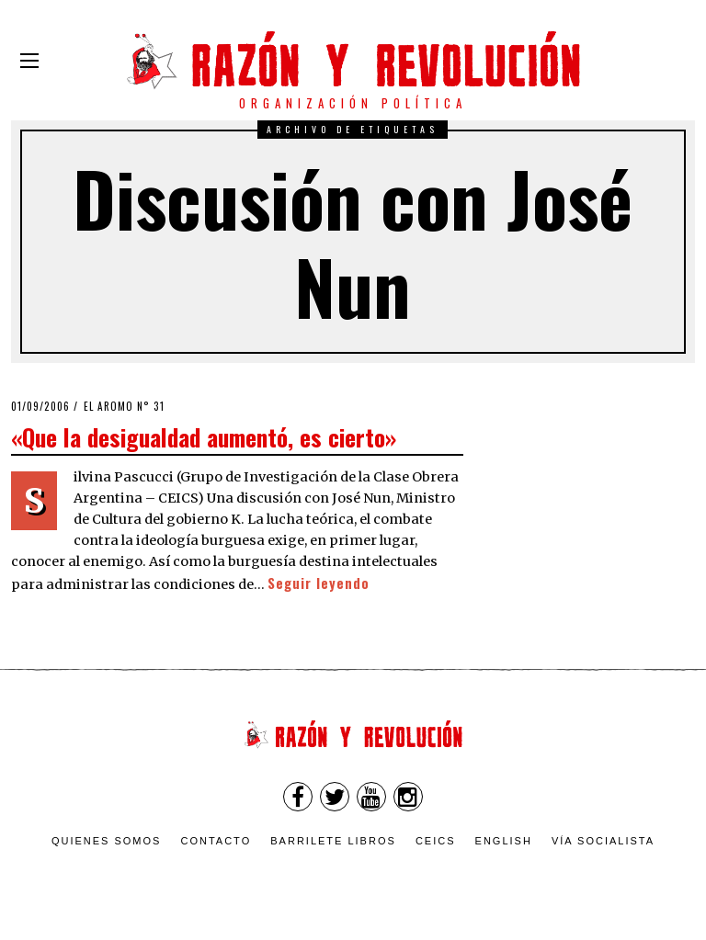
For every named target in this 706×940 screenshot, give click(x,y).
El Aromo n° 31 (124, 406)
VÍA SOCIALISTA (603, 840)
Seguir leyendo (319, 583)
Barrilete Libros (333, 840)
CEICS (436, 840)
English (503, 840)
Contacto (215, 840)
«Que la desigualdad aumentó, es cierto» (203, 436)
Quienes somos (106, 840)
